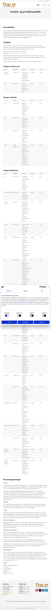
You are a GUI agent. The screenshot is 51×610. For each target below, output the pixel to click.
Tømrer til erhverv (9, 601)
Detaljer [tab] (25, 290)
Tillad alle (41, 322)
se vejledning (42, 34)
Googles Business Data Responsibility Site (24, 302)
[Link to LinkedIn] (49, 5)
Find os (5, 594)
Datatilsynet (14, 560)
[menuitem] (37, 5)
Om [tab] (42, 290)
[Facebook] (43, 590)
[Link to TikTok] (45, 5)
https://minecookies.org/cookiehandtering (17, 53)
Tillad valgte (25, 322)
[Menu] (37, 5)
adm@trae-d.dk (10, 573)
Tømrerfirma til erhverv (32, 601)
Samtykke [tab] (9, 290)
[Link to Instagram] (43, 5)
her (16, 308)
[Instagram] (37, 590)
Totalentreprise (42, 601)
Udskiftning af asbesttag (20, 601)
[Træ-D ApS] (9, 5)
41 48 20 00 (10, 572)
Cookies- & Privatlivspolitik (30, 608)
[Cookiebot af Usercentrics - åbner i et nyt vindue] (40, 287)
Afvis (9, 322)
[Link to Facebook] (47, 5)
